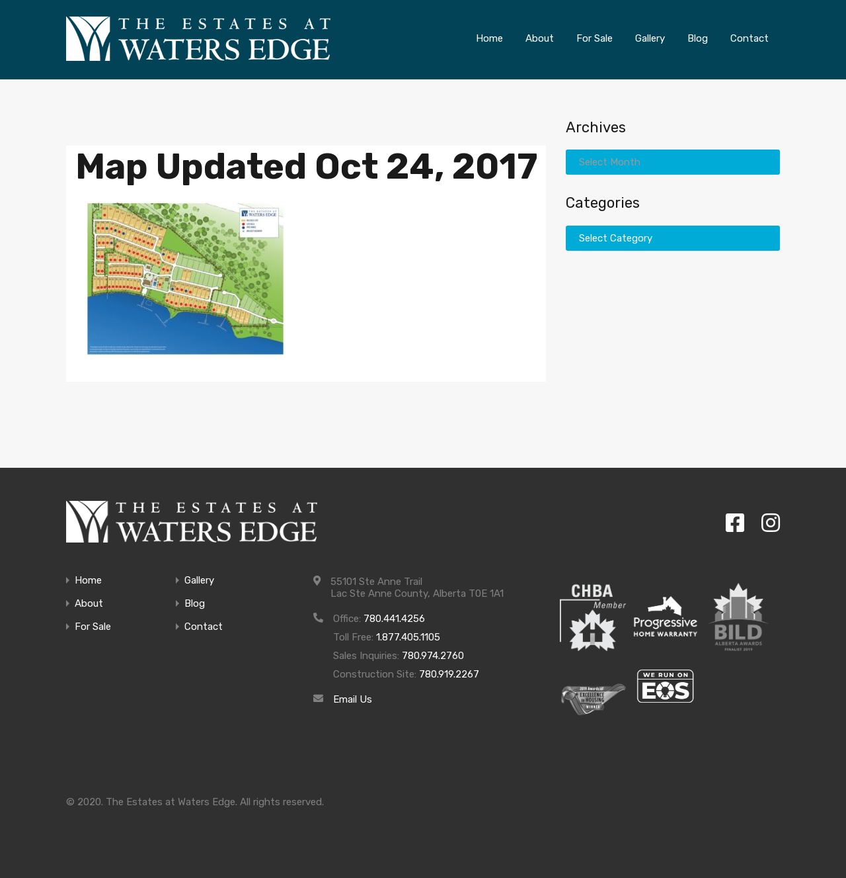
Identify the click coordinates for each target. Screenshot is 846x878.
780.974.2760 (433, 656)
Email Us (352, 699)
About (89, 604)
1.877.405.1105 (408, 637)
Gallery (199, 581)
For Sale (93, 627)
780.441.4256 (394, 619)
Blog (194, 604)
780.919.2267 (449, 674)
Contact (203, 627)
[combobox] (673, 162)
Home (88, 581)
